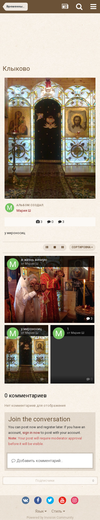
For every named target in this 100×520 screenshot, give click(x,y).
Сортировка (82, 247)
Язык (41, 511)
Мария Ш (24, 211)
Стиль (58, 511)
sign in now (31, 433)
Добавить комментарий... (37, 460)
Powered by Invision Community (50, 517)
